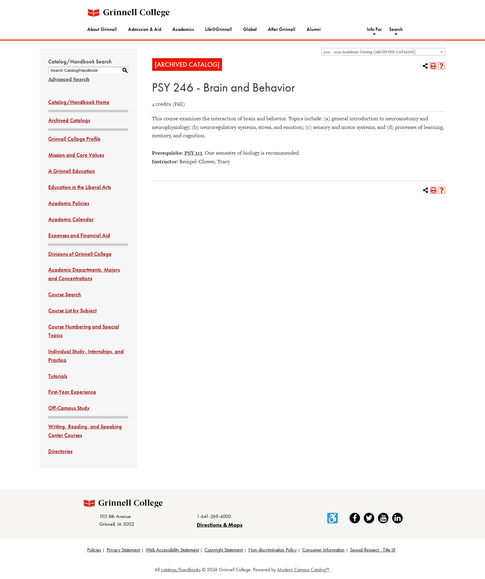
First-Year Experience (72, 391)
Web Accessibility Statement (172, 550)
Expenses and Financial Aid (79, 235)
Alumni (314, 29)
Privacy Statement (123, 550)
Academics (183, 29)
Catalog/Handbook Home (78, 101)
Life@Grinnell (218, 29)
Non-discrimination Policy (272, 550)
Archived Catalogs (69, 120)
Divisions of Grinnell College (80, 253)
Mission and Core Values (76, 154)
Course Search (64, 294)
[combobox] (383, 51)
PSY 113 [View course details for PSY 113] (193, 153)
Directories (60, 451)
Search (396, 29)
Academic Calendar (71, 219)
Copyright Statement (223, 550)
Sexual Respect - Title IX (372, 550)
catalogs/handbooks (181, 570)
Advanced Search (68, 79)
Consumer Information (323, 550)
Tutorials (57, 376)
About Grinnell (102, 29)
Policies (94, 550)
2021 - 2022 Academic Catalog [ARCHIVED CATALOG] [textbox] (369, 52)
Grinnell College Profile (74, 138)
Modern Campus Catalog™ (303, 570)
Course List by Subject (72, 310)
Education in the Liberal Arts (79, 187)
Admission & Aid (144, 29)
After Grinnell (281, 29)
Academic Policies (68, 203)
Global (250, 29)
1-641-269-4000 (214, 517)
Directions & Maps (219, 525)
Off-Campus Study (69, 407)
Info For (374, 29)
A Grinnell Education (71, 170)
